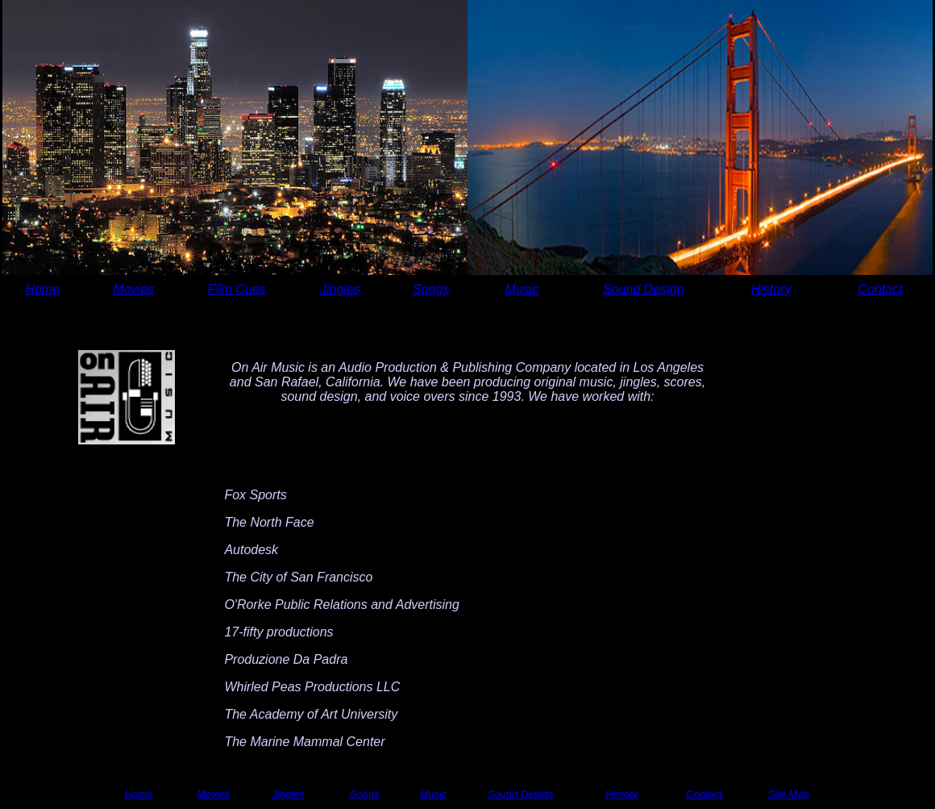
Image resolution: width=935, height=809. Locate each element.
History (771, 289)
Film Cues (237, 289)
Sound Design (643, 289)
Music (522, 289)
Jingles (340, 289)
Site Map (787, 794)
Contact (880, 289)
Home (42, 289)
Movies (133, 289)
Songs (431, 289)
